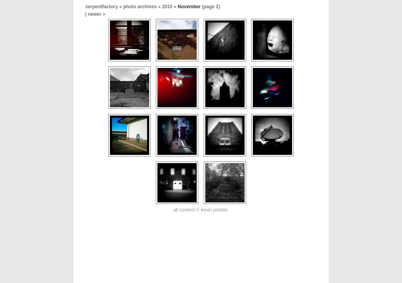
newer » (97, 14)
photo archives (140, 6)
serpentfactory (101, 6)
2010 (167, 6)
